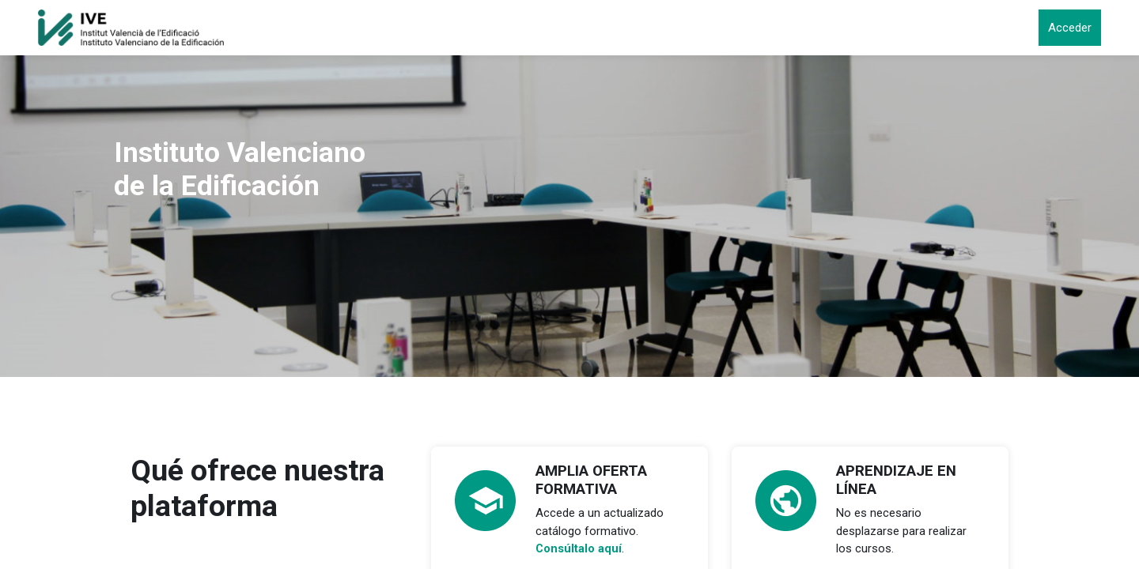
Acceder (1070, 28)
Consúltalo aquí (578, 548)
